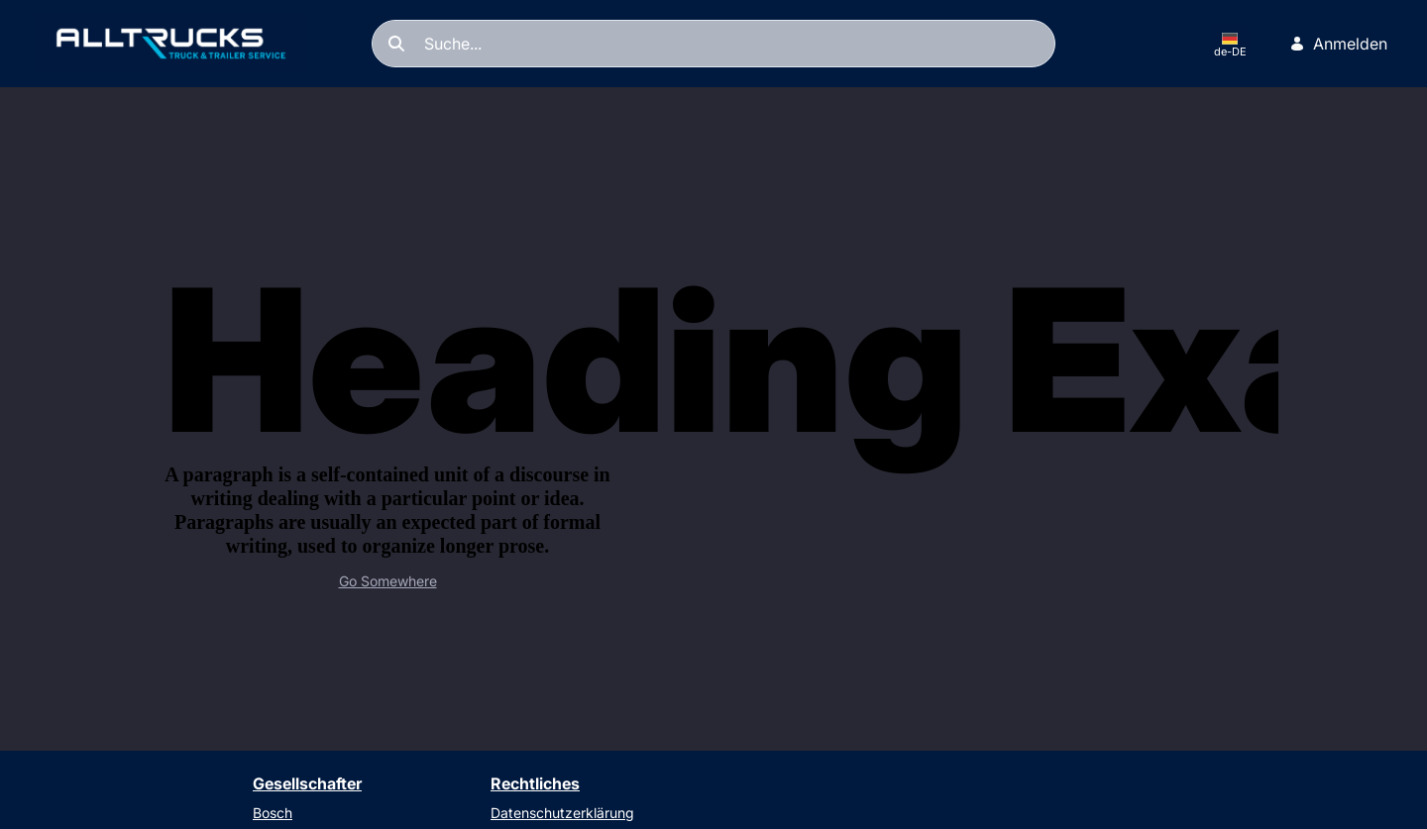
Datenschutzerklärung (562, 812)
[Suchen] (713, 43)
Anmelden (1338, 43)
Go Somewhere (388, 580)
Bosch (272, 812)
